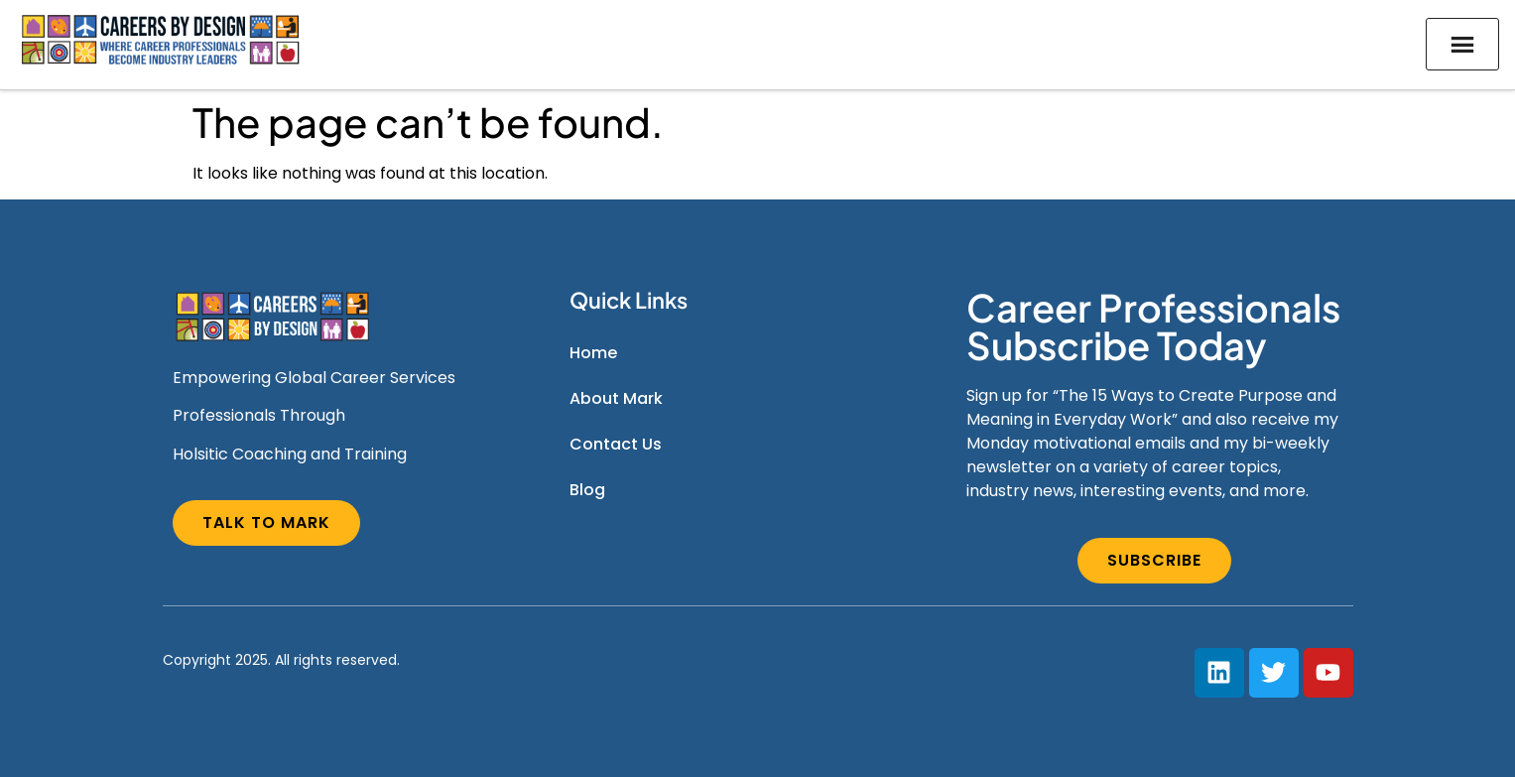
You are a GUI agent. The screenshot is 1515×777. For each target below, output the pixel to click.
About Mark (616, 398)
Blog (587, 489)
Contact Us (615, 444)
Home (593, 352)
